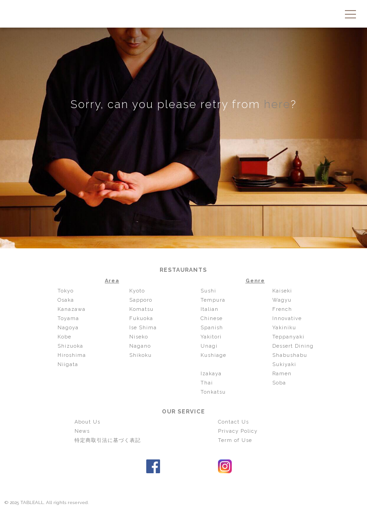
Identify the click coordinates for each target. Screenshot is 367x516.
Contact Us (233, 422)
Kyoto (137, 291)
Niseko (138, 337)
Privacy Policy (238, 431)
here (277, 104)
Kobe (64, 337)
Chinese (212, 318)
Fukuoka (141, 318)
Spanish (212, 328)
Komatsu (141, 309)
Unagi (209, 346)
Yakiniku (284, 328)
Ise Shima (143, 328)
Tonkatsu (213, 392)
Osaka (65, 300)
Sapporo (140, 300)
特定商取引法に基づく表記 (108, 440)
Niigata (67, 364)
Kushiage (213, 355)
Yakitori (211, 337)
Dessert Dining (293, 346)
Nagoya (68, 328)
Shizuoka (70, 346)
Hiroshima (71, 355)
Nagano (140, 346)
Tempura (213, 300)
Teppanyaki (288, 337)
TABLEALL (183, 15)
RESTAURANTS (183, 270)
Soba (279, 383)
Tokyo (65, 291)
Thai (207, 383)
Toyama (68, 318)
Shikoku (140, 355)
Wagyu (282, 300)
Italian (209, 309)
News (82, 431)
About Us (87, 422)
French (282, 309)
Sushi (208, 291)
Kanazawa (71, 309)
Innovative (287, 318)
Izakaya (211, 374)
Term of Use (235, 440)
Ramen (282, 374)
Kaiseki (282, 291)
